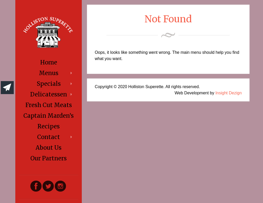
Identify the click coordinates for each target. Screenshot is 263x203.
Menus (48, 73)
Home (48, 62)
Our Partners (48, 158)
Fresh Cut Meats (48, 105)
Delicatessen (48, 94)
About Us (49, 147)
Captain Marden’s (48, 115)
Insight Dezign (228, 93)
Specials (49, 83)
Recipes (48, 126)
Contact (48, 137)
